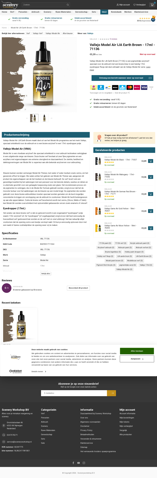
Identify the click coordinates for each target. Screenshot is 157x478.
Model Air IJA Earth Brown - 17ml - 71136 (28, 28)
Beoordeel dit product (78, 288)
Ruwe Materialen (63, 12)
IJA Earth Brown (143, 256)
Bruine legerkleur (113, 252)
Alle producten (126, 434)
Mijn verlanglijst (126, 426)
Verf (12, 12)
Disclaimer (84, 426)
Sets (94, 12)
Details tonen (37, 473)
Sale (104, 12)
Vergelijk (123, 430)
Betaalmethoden (87, 434)
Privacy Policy (86, 430)
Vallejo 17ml (146, 265)
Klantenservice (141, 12)
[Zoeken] (68, 4)
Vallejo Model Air (53, 33)
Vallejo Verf (38, 33)
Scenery (47, 12)
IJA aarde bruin (124, 256)
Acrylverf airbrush (106, 248)
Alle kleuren (68, 33)
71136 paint (105, 243)
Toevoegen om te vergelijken (101, 93)
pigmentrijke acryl (127, 265)
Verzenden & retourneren (90, 439)
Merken (127, 12)
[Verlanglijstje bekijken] (139, 4)
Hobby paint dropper (134, 252)
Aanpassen (137, 461)
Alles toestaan (137, 453)
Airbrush (35, 12)
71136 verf (120, 243)
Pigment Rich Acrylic (106, 265)
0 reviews (113, 39)
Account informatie (127, 413)
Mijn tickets (124, 422)
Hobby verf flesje (105, 256)
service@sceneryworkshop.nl (19, 442)
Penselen (23, 12)
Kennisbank (116, 12)
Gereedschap (81, 12)
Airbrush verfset (143, 248)
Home (4, 12)
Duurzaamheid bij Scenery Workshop (95, 413)
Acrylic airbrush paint (139, 243)
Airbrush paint (125, 248)
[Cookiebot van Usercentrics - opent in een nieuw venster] (15, 473)
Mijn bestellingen (127, 418)
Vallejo (90, 33)
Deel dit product (122, 93)
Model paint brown (114, 261)
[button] (123, 4)
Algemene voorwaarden (90, 422)
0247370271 (12, 435)
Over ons (84, 418)
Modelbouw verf (135, 261)
